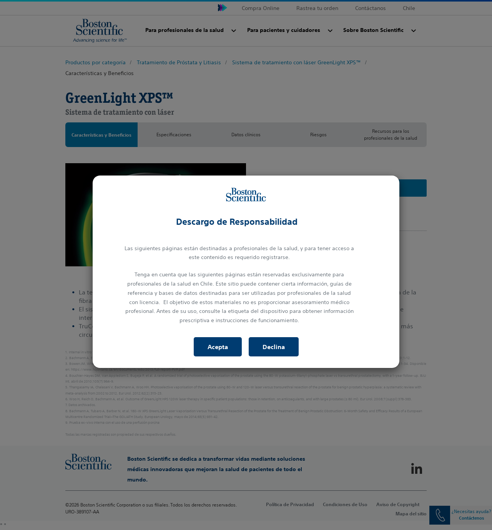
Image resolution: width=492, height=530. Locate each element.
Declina (274, 347)
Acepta (218, 347)
